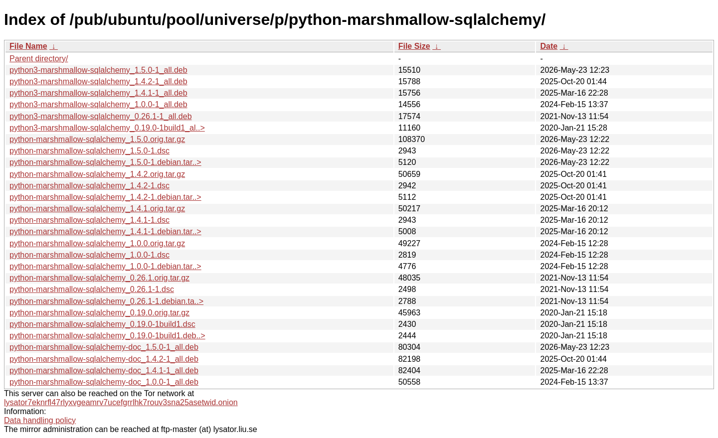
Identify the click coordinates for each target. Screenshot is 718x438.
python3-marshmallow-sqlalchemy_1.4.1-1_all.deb (98, 93)
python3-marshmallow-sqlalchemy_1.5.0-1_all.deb (98, 70)
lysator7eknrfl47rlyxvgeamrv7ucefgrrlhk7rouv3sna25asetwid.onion (121, 402)
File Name (28, 46)
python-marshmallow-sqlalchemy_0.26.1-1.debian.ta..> (106, 301)
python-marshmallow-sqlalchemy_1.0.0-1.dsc (89, 255)
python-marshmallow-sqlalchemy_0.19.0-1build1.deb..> (107, 335)
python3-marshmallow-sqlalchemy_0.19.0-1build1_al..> (107, 128)
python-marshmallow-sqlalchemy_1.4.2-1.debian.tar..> (105, 197)
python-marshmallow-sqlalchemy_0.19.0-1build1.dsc (102, 324)
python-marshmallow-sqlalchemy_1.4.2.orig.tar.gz (97, 174)
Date (548, 46)
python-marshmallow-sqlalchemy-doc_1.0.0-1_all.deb (103, 382)
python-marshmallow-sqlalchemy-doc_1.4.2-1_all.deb (103, 359)
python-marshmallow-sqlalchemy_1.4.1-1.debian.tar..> (105, 231)
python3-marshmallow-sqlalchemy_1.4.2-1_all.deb (98, 81)
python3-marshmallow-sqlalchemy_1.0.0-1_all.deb (98, 104)
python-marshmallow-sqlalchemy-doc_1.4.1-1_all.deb (103, 370)
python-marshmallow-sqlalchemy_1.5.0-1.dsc (89, 150)
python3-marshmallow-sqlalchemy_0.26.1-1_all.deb (100, 116)
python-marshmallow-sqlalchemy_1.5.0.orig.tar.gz (97, 139)
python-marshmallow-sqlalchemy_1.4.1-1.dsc (89, 220)
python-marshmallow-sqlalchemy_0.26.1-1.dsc (91, 289)
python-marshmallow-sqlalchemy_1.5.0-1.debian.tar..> (105, 162)
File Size (414, 46)
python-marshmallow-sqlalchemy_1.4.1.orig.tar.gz (97, 208)
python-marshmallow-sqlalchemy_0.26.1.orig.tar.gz (99, 278)
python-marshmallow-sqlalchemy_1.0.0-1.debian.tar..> (105, 266)
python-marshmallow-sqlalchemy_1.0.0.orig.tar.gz (97, 243)
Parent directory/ (38, 58)
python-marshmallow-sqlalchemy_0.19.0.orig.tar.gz (99, 312)
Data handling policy (40, 420)
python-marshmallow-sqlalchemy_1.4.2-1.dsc (89, 185)
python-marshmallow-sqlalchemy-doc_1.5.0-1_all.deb (103, 347)
